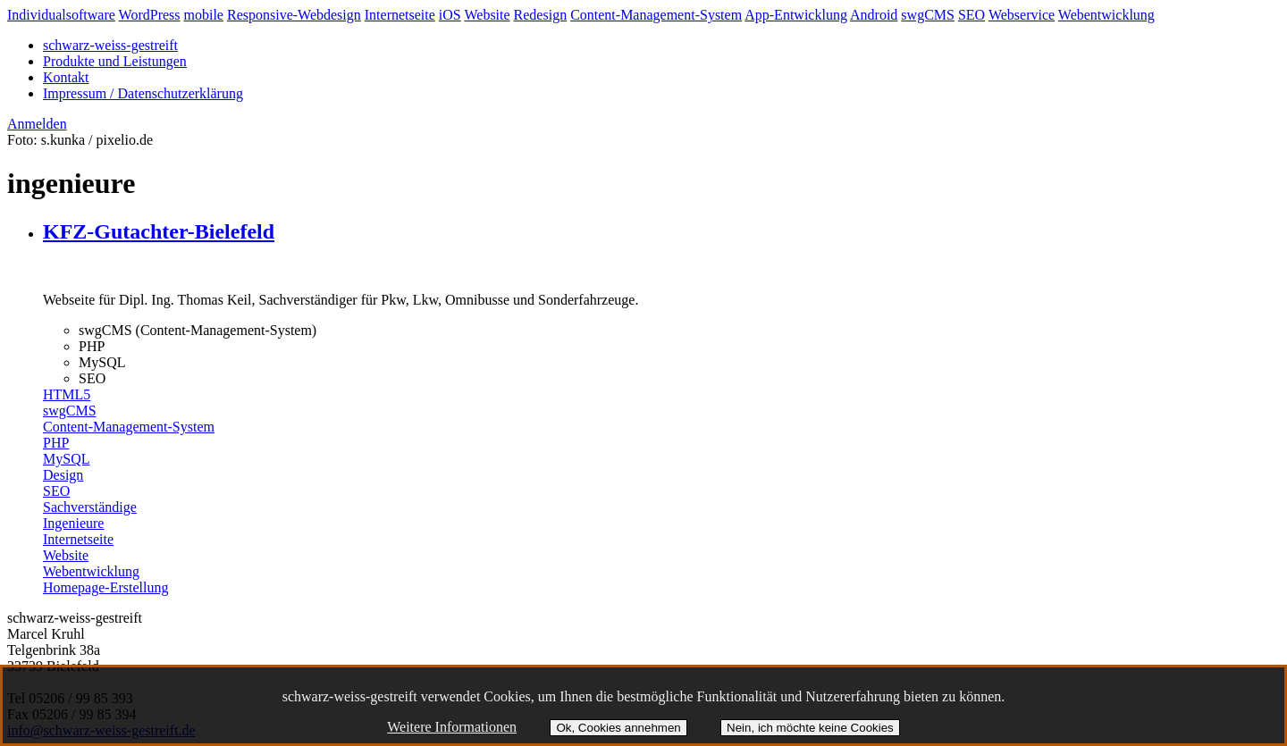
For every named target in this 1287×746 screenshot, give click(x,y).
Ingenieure (73, 523)
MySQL (66, 458)
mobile (203, 14)
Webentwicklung (1106, 14)
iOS (450, 14)
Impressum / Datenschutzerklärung (143, 93)
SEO (971, 14)
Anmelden (37, 123)
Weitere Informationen (452, 726)
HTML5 (66, 394)
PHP (56, 442)
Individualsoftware (61, 14)
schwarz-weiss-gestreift (110, 45)
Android (873, 14)
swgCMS (928, 14)
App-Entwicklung (795, 14)
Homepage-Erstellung (105, 587)
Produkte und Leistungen (115, 61)
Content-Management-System (656, 14)
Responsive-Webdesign (294, 14)
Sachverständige (90, 507)
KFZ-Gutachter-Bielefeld (158, 231)
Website (486, 14)
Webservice (1021, 14)
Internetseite (400, 14)
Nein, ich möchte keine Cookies (810, 727)
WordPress (150, 14)
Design (63, 474)
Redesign (541, 14)
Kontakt (66, 77)
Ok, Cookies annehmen (618, 727)
